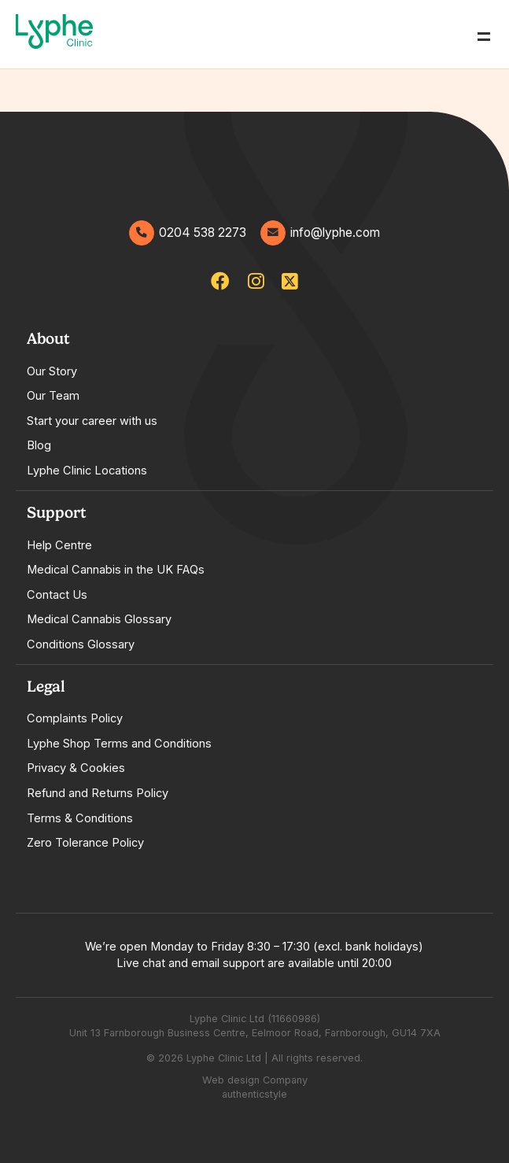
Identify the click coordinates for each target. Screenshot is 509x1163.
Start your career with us (92, 421)
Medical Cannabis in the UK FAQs (116, 570)
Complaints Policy (75, 718)
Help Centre (59, 545)
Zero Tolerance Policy (85, 843)
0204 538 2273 (187, 233)
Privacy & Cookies (76, 768)
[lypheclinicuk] (220, 281)
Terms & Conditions (80, 818)
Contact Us (57, 595)
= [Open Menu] (483, 34)
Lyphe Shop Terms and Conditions (119, 744)
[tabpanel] (254, 404)
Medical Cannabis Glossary (99, 619)
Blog (39, 445)
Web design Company (255, 1080)
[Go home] (54, 34)
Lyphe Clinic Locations (87, 470)
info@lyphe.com (320, 233)
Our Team (53, 396)
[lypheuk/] (256, 281)
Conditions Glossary (81, 644)
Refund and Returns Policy (97, 793)
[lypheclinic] (290, 281)
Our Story (52, 371)
